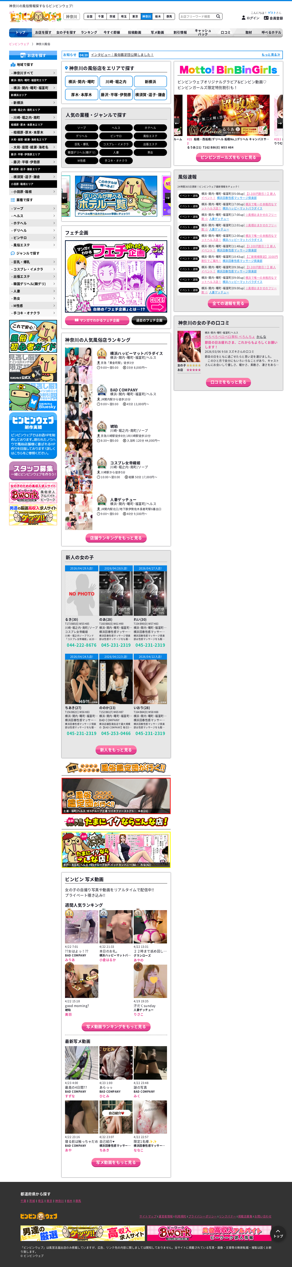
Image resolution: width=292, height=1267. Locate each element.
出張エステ (150, 144)
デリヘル (81, 136)
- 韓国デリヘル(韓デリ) (28, 283)
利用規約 (180, 1216)
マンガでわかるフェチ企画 (97, 320)
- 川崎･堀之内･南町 (25, 117)
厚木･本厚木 (81, 94)
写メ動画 (157, 32)
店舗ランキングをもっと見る (116, 538)
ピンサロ (116, 136)
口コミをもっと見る (229, 382)
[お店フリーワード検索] (218, 16)
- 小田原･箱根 (21, 191)
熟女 (150, 152)
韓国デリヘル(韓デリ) (82, 152)
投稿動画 (134, 32)
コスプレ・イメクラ (116, 144)
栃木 (158, 16)
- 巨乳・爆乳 (20, 261)
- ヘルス (17, 215)
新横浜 (150, 81)
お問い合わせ (262, 1216)
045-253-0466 (116, 733)
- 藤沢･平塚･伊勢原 (25, 161)
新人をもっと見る (116, 749)
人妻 (116, 152)
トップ (21, 32)
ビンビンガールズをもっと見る (228, 157)
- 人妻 (15, 291)
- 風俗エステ (20, 245)
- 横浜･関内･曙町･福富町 (29, 87)
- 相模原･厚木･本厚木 (27, 132)
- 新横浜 (17, 102)
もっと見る (269, 54)
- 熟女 (15, 298)
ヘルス (116, 128)
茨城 (112, 16)
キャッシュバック (203, 32)
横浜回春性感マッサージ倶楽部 (237, 198)
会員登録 (273, 18)
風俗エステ (150, 136)
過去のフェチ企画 (149, 320)
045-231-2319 (116, 645)
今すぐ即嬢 (112, 32)
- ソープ (17, 208)
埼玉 (124, 16)
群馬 (169, 16)
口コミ (226, 32)
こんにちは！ (266, 12)
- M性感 (17, 305)
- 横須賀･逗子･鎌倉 (25, 176)
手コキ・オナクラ (116, 161)
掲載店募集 (245, 1216)
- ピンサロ (19, 237)
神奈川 (146, 16)
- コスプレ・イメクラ (27, 269)
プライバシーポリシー (202, 1216)
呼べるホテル (272, 32)
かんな (261, 336)
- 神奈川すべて (22, 73)
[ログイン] (250, 18)
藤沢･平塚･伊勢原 (116, 94)
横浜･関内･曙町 (81, 81)
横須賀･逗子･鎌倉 (150, 94)
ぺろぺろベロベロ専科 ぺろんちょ (230, 336)
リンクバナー (227, 1216)
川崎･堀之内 (116, 81)
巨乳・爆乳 (82, 144)
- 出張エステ (20, 276)
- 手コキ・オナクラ (25, 313)
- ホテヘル (19, 223)
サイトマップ (147, 1216)
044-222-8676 (81, 645)
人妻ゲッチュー (219, 219)
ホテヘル (150, 128)
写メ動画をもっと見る (116, 1162)
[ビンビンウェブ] (19, 44)
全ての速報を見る (228, 303)
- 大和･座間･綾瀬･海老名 (29, 147)
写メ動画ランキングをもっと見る (116, 1026)
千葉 (101, 16)
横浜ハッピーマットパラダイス (243, 208)
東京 (135, 16)
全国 (89, 16)
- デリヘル (19, 230)
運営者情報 (166, 1216)
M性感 (82, 161)
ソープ (81, 128)
